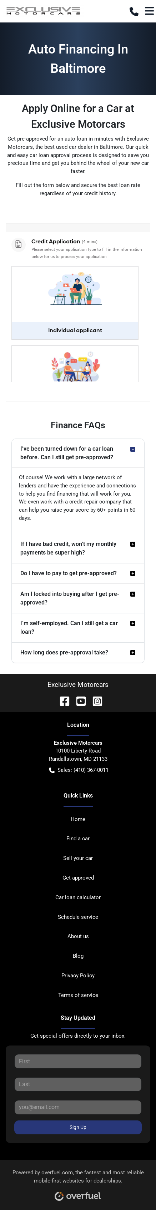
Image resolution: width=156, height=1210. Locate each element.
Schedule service (78, 917)
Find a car (78, 838)
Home (78, 819)
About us (78, 936)
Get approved (78, 878)
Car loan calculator (78, 897)
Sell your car (78, 858)
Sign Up (78, 1127)
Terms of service (78, 995)
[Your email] (78, 1107)
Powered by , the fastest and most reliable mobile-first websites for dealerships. (78, 1182)
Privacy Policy (78, 975)
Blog (78, 956)
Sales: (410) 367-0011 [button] (79, 770)
